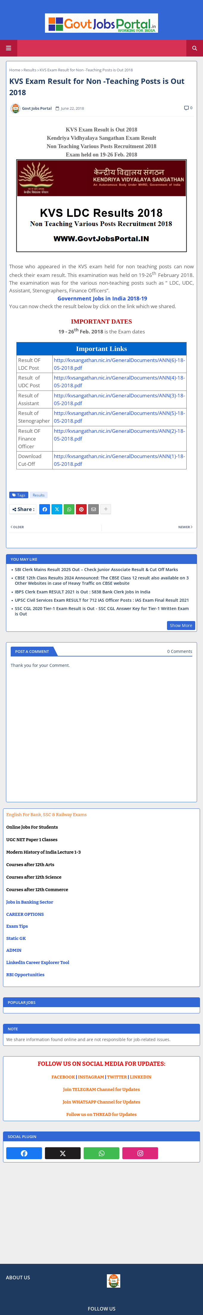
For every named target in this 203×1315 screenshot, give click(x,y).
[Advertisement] (101, 1217)
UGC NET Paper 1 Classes (31, 839)
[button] (194, 48)
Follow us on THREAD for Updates (101, 1114)
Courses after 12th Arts (30, 864)
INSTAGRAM (91, 1077)
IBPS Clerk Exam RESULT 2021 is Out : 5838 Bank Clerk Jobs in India (82, 592)
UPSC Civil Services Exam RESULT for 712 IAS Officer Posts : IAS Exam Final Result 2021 (102, 600)
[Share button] (105, 509)
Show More (181, 625)
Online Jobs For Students (32, 827)
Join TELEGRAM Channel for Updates (101, 1089)
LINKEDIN (141, 1077)
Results (30, 70)
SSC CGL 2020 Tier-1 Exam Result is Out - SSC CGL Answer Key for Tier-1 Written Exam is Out (102, 611)
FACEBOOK (63, 1077)
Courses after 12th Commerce (37, 889)
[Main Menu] (8, 48)
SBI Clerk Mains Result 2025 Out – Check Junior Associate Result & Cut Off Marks (96, 569)
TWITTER (117, 1077)
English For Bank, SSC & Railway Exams (46, 814)
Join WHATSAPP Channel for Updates (101, 1102)
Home (14, 70)
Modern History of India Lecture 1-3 (43, 852)
